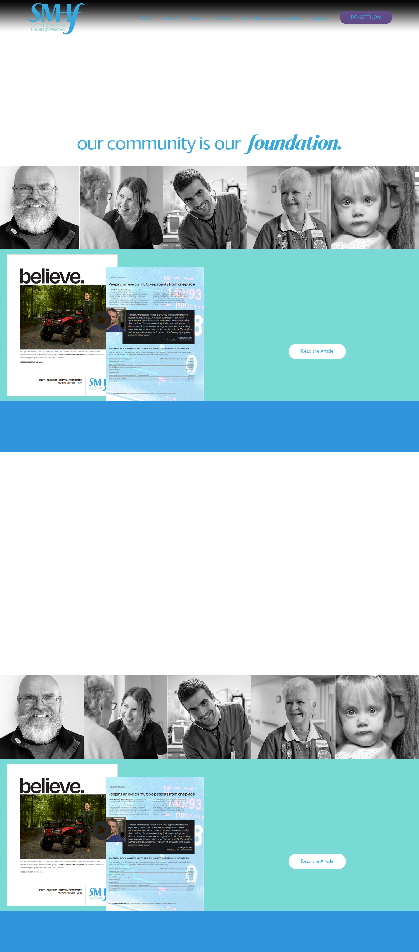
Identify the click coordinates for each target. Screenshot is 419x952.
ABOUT (170, 18)
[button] (317, 351)
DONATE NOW (366, 17)
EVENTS (222, 18)
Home (147, 18)
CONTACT (320, 18)
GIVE (196, 18)
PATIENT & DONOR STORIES (272, 18)
